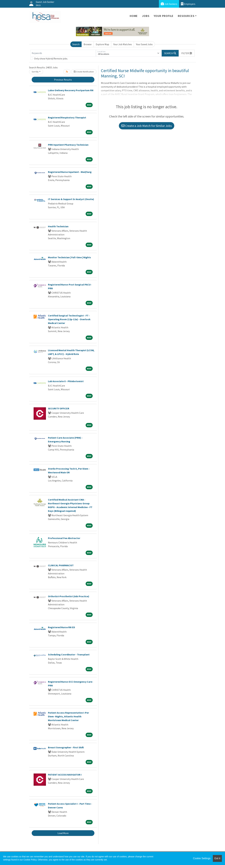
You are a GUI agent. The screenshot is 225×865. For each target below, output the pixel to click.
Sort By (35, 71)
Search (76, 44)
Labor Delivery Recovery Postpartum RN (70, 90)
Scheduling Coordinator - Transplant (69, 654)
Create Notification (84, 71)
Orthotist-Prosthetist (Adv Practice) (68, 596)
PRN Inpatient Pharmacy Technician (68, 144)
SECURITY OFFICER (58, 408)
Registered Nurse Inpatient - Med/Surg (70, 171)
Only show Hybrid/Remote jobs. (51, 58)
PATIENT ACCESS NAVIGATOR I (65, 774)
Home (134, 16)
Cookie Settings (201, 858)
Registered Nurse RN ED (61, 627)
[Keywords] (63, 53)
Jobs (145, 16)
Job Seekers (169, 4)
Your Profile (164, 16)
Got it (217, 858)
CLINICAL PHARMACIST (61, 565)
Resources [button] (186, 16)
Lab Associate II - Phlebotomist (66, 381)
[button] (187, 53)
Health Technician (58, 226)
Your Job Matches (122, 44)
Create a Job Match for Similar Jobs (146, 126)
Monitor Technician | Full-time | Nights (69, 257)
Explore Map (102, 44)
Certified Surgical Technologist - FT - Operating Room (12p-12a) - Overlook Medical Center (69, 319)
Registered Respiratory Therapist (67, 117)
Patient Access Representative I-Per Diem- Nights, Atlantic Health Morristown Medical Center (68, 716)
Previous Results (63, 79)
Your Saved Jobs (144, 44)
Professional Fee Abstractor (64, 538)
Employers (188, 4)
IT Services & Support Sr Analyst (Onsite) (71, 199)
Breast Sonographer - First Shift (66, 747)
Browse (88, 44)
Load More (63, 833)
